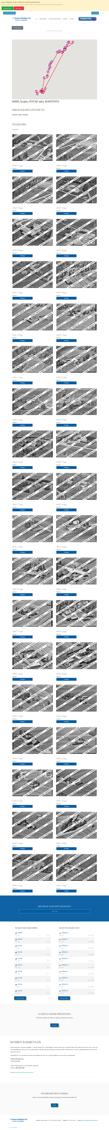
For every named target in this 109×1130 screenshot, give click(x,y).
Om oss (71, 18)
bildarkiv (26, 1049)
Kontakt (65, 18)
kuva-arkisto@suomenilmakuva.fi (24, 1072)
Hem (37, 18)
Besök (54, 1105)
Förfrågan (22, 171)
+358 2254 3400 (71, 1120)
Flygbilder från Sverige (9, 13)
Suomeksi (102, 13)
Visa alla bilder (64, 998)
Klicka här (54, 911)
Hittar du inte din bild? (55, 18)
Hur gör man (43, 18)
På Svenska (95, 13)
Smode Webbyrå (13, 1127)
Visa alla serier (20, 998)
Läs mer (54, 1025)
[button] (42, 92)
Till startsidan (17, 28)
